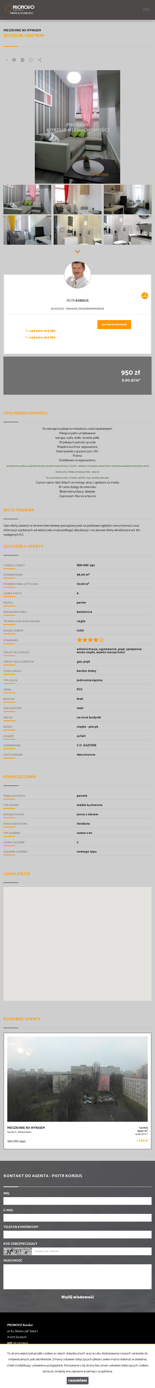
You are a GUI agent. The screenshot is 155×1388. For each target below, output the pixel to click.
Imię (6, 1193)
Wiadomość (12, 1261)
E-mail (8, 1210)
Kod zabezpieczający (20, 1244)
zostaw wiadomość (114, 325)
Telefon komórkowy (20, 1227)
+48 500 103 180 (41, 331)
